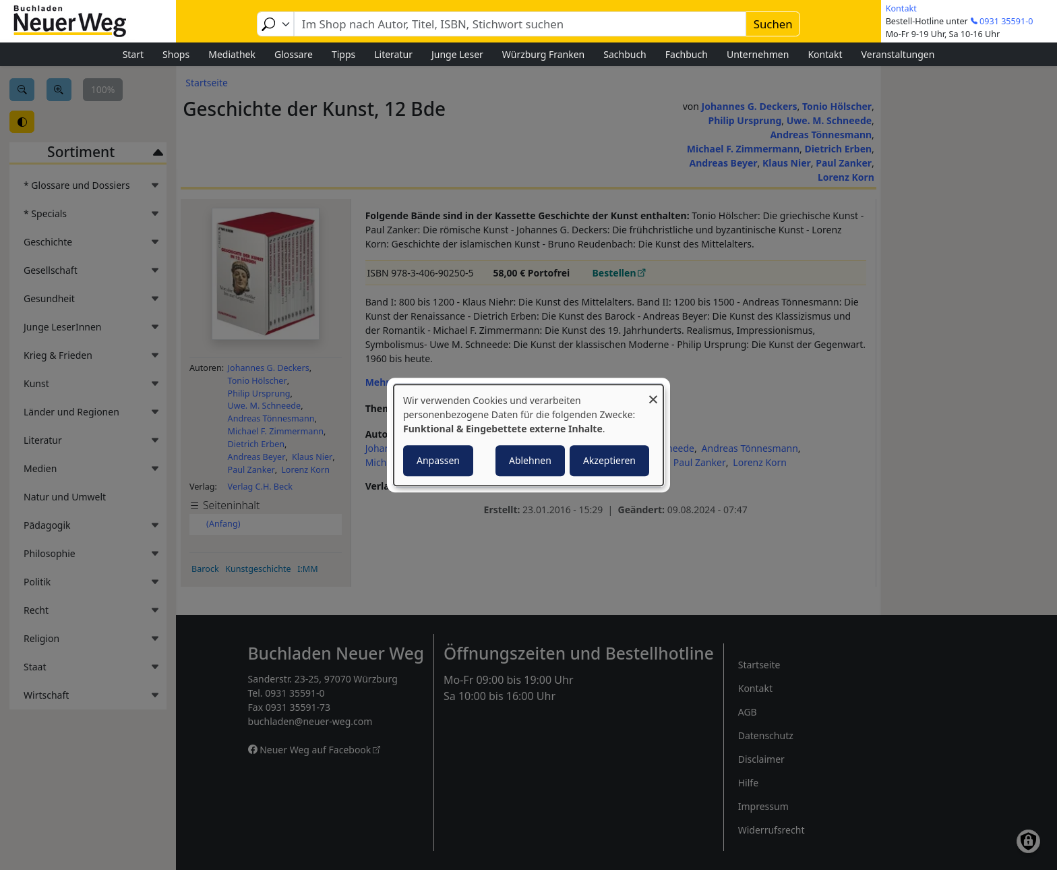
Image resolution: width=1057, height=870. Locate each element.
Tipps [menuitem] (343, 54)
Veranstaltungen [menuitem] (898, 54)
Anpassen (438, 460)
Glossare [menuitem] (293, 54)
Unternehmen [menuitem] (758, 54)
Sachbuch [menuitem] (624, 54)
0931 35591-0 (1006, 21)
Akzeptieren (609, 460)
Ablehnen (530, 460)
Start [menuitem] (133, 54)
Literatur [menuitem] (393, 54)
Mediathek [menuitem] (231, 54)
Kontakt (901, 8)
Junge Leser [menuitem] (457, 54)
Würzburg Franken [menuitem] (543, 54)
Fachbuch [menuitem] (686, 54)
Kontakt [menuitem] (825, 54)
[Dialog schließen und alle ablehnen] (653, 392)
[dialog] (528, 435)
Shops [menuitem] (175, 54)
